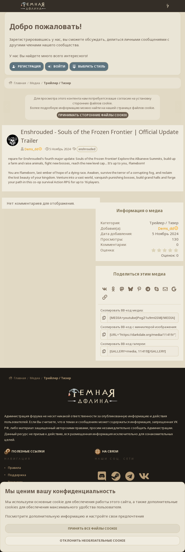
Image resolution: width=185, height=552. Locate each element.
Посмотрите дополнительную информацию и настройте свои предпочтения (74, 516)
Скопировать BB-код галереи (122, 343)
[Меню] (8, 6)
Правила (14, 467)
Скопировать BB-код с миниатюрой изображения (138, 327)
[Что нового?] (167, 6)
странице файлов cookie (135, 108)
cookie (58, 501)
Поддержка (17, 474)
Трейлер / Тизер (163, 222)
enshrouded (87, 149)
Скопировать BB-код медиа (121, 310)
